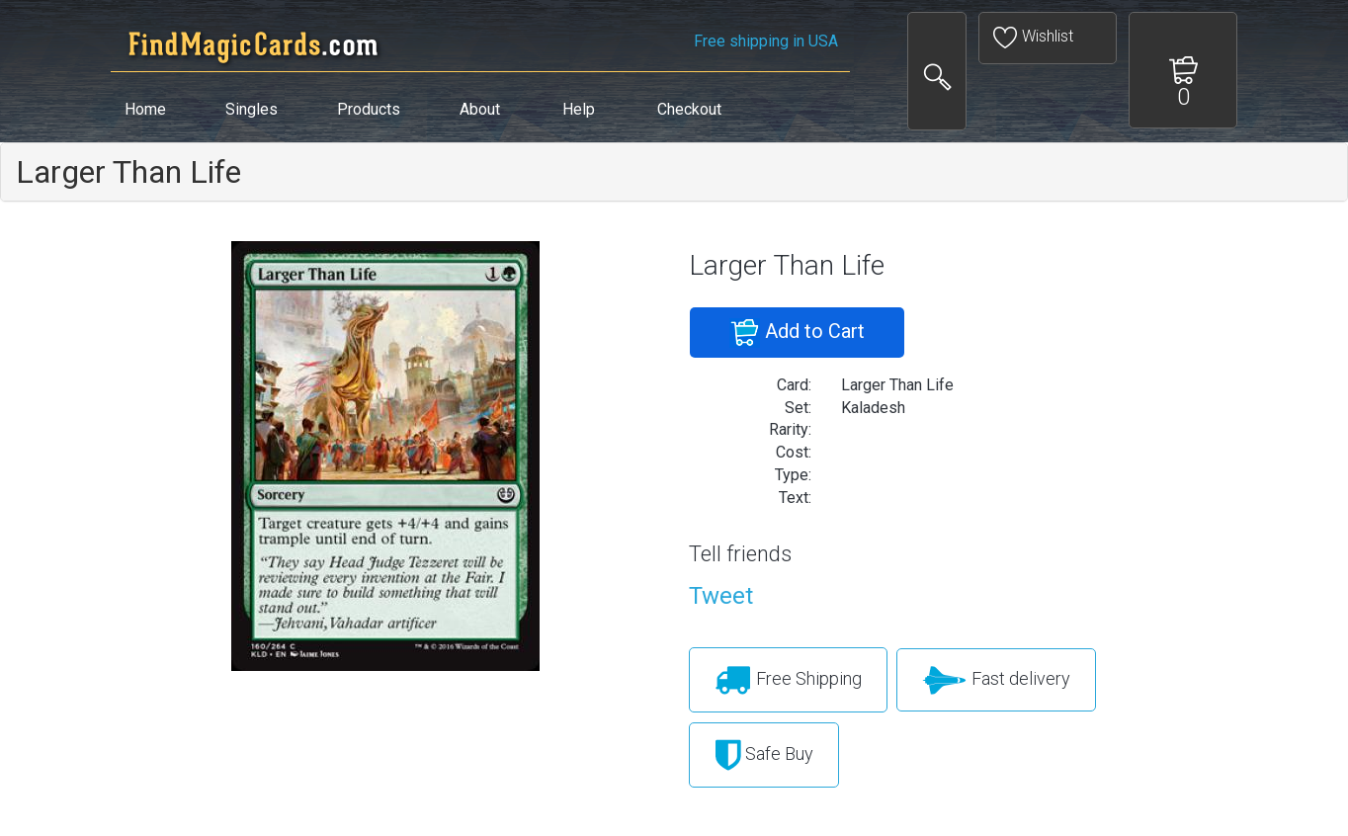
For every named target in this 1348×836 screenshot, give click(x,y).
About (480, 109)
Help (578, 109)
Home (145, 109)
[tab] (674, 172)
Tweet (721, 596)
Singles (251, 109)
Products (368, 109)
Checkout (689, 109)
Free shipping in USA (766, 41)
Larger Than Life (128, 172)
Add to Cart (797, 333)
